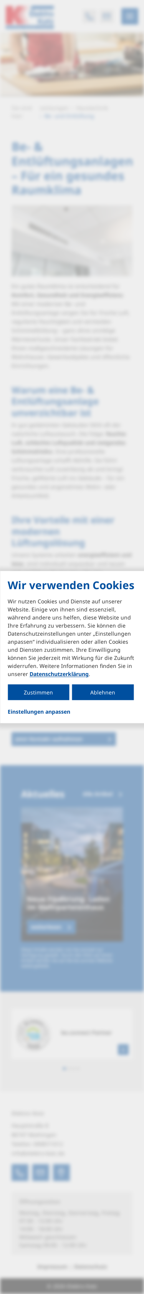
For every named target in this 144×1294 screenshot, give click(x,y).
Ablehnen (102, 692)
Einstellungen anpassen (39, 712)
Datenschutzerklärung (59, 674)
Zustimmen (38, 692)
